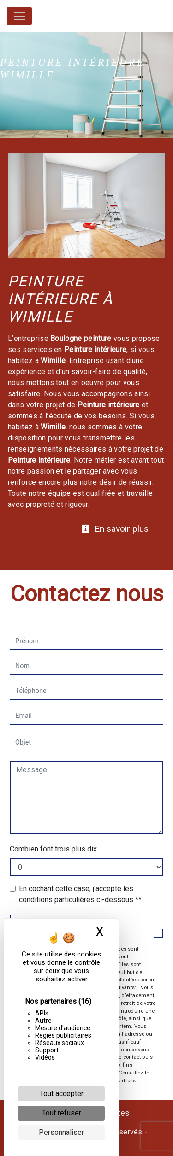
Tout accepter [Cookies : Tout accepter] (62, 1093)
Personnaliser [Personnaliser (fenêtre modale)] (61, 1132)
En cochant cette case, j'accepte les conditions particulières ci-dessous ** (80, 894)
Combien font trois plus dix (53, 849)
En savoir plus (115, 528)
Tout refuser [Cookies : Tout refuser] (61, 1113)
